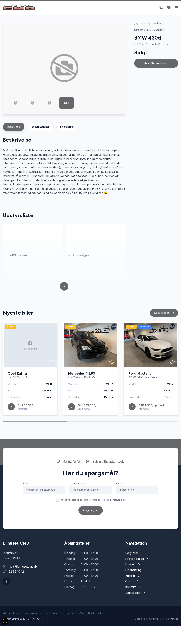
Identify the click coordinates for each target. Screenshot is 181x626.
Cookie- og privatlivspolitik (149, 618)
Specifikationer (40, 126)
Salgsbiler (157, 29)
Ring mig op (90, 510)
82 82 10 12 (68, 462)
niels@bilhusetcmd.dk (105, 462)
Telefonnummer (77, 483)
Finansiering (67, 126)
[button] (111, 106)
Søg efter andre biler (156, 63)
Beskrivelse (13, 126)
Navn (25, 483)
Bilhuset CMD (142, 29)
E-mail (119, 483)
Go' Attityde (172, 618)
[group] (64, 68)
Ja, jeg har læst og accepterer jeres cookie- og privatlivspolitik (93, 500)
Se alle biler (164, 312)
